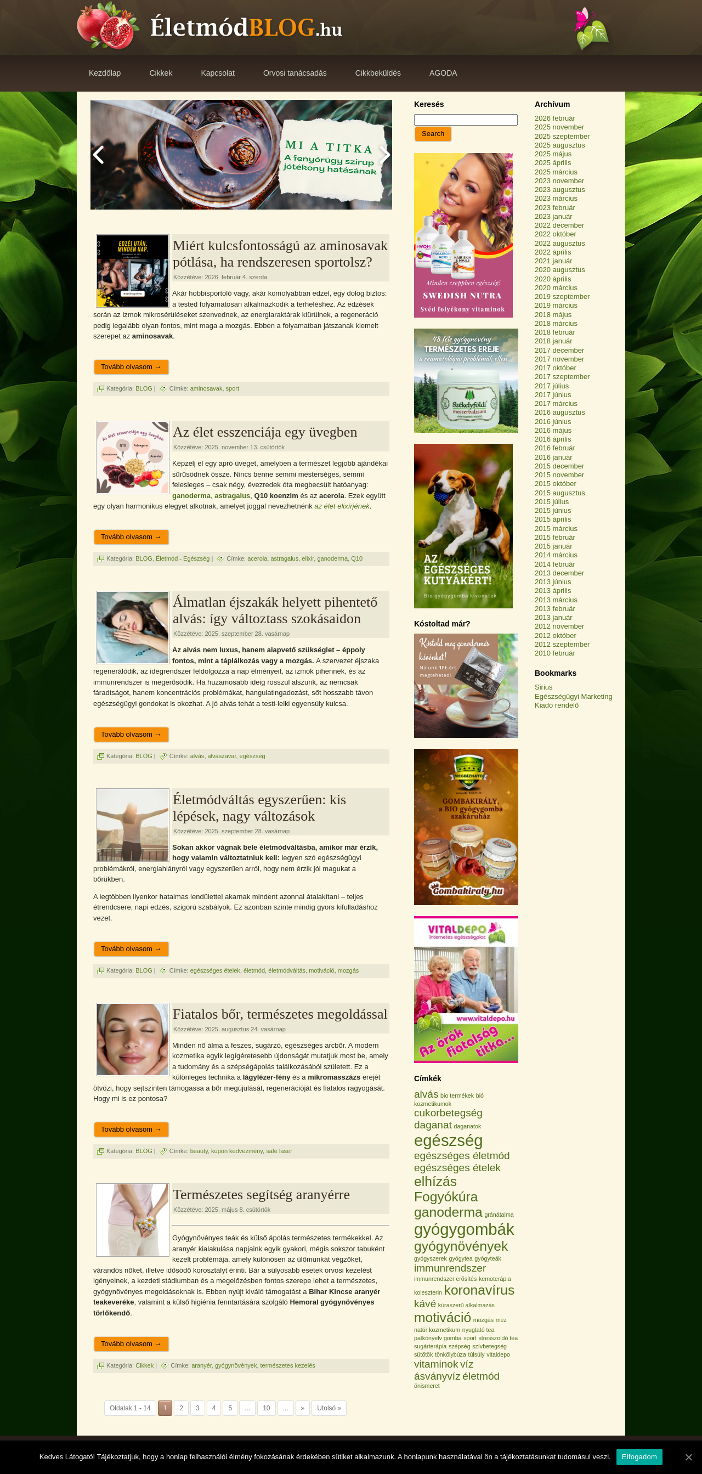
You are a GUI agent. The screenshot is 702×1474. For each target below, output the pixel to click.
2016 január (554, 457)
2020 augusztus (560, 270)
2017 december (559, 350)
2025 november (559, 127)
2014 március (556, 555)
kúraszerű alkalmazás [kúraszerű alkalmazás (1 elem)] (466, 1305)
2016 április (553, 439)
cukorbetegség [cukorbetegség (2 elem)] (448, 1113)
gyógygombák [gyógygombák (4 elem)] (464, 1229)
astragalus (232, 496)
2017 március (556, 403)
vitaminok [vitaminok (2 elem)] (436, 1364)
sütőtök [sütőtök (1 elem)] (423, 1354)
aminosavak (206, 388)
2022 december (559, 225)
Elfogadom (639, 1457)
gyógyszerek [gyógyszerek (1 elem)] (430, 1258)
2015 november (559, 475)
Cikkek (144, 1365)
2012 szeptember (562, 644)
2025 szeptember (562, 136)
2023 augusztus (560, 189)
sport (232, 388)
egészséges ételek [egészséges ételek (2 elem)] (457, 1167)
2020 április (553, 279)
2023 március (556, 198)
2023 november (559, 181)
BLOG (143, 388)
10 (266, 1408)
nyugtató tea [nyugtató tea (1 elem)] (478, 1329)
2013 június (553, 582)
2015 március (556, 528)
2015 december (559, 466)
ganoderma (191, 496)
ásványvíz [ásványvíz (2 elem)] (437, 1376)
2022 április (553, 252)
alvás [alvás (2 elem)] (426, 1094)
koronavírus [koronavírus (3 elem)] (479, 1290)
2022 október (555, 234)
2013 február (555, 609)
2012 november (559, 626)
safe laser (279, 1151)
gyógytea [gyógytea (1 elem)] (460, 1258)
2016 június (553, 421)
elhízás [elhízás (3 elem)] (435, 1181)
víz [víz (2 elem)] (466, 1364)
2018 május (553, 314)
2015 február (555, 537)
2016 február (555, 448)
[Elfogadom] (688, 1457)
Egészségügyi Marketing (574, 696)
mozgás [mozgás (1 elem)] (483, 1320)
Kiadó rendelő (557, 705)
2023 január (554, 216)
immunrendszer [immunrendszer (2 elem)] (450, 1268)
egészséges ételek (215, 970)
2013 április (553, 590)
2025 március (556, 172)
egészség (252, 755)
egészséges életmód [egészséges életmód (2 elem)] (462, 1155)
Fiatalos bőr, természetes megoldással (280, 1014)
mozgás (348, 970)
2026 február (555, 118)
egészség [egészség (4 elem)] (448, 1140)
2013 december (559, 573)
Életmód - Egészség (183, 558)
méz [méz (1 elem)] (501, 1320)
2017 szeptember (562, 376)
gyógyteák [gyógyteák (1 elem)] (487, 1258)
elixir (308, 558)
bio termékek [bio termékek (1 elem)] (457, 1095)
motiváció (321, 970)
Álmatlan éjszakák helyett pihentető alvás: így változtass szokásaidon (275, 610)
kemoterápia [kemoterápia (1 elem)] (495, 1278)
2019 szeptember (562, 296)
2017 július (552, 386)
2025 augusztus (560, 145)
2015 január (554, 546)
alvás (197, 755)
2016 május (553, 430)
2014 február (555, 564)
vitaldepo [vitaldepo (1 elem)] (498, 1354)
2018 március (556, 323)
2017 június (553, 395)
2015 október (555, 483)
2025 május (553, 154)
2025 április (553, 163)
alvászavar (222, 755)
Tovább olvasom (131, 367)
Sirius (544, 687)
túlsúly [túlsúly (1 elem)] (476, 1354)
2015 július (552, 502)
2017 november (559, 359)
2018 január (554, 341)
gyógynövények (236, 1365)
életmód (254, 970)
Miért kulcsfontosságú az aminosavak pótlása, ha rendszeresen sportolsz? (280, 254)
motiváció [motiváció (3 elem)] (442, 1317)
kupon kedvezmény (237, 1151)
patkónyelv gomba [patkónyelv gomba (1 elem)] (438, 1338)
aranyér (201, 1365)
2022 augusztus (560, 243)
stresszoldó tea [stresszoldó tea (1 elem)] (498, 1338)
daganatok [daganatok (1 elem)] (467, 1126)
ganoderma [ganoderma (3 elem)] (448, 1212)
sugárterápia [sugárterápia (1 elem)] (430, 1346)
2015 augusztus (560, 493)
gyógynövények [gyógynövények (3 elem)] (461, 1246)
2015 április (553, 519)
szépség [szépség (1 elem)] (460, 1346)
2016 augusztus (560, 412)
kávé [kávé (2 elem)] (425, 1303)
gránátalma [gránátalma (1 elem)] (498, 1214)
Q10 (357, 558)
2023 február (555, 208)
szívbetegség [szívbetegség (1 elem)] (489, 1346)
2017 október (555, 368)
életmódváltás (286, 970)
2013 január (554, 617)
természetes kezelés (288, 1365)
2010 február (555, 653)
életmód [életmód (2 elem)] (481, 1376)
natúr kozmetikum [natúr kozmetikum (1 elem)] (437, 1329)
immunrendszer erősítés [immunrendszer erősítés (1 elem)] (445, 1278)
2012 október (555, 635)
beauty (199, 1151)
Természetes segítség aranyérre (261, 1194)
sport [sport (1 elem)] (470, 1338)
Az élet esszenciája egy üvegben (265, 432)
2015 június (553, 510)
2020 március (556, 288)
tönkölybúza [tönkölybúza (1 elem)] (450, 1354)
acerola (257, 558)
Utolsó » (329, 1408)
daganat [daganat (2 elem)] (433, 1125)
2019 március (556, 305)
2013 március (556, 600)
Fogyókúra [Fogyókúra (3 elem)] (446, 1196)
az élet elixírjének (341, 506)
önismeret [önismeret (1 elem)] (427, 1385)
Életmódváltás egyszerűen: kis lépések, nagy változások (259, 808)
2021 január (554, 261)
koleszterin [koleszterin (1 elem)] (428, 1292)
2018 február (555, 332)
